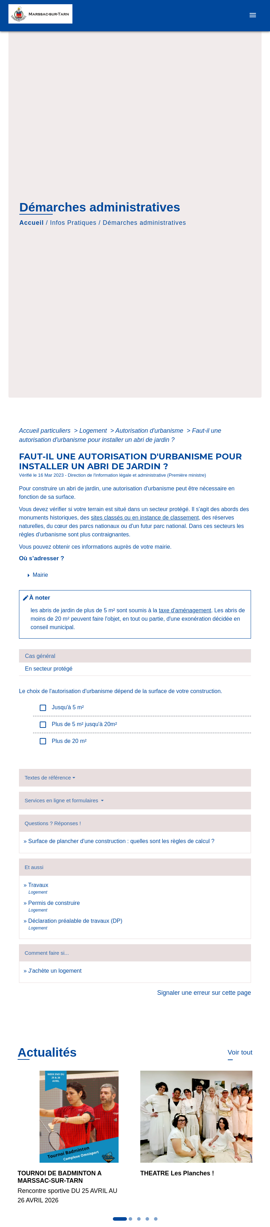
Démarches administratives (144, 222)
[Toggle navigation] (253, 15)
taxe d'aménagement (185, 610)
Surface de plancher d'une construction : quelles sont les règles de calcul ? (121, 841)
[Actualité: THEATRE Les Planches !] (196, 1128)
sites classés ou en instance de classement (145, 518)
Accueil (31, 222)
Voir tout (240, 1052)
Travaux (38, 885)
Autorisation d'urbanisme (150, 430)
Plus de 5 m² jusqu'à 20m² (78, 724)
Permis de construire (54, 903)
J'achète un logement (55, 971)
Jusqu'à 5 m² (61, 708)
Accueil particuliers (45, 430)
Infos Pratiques (73, 222)
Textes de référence (48, 778)
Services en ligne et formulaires (62, 800)
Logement (94, 430)
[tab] (135, 656)
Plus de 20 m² (62, 741)
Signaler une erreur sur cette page (204, 992)
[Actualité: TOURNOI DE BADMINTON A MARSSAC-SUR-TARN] (74, 1141)
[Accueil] (42, 15)
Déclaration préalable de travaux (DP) (75, 921)
